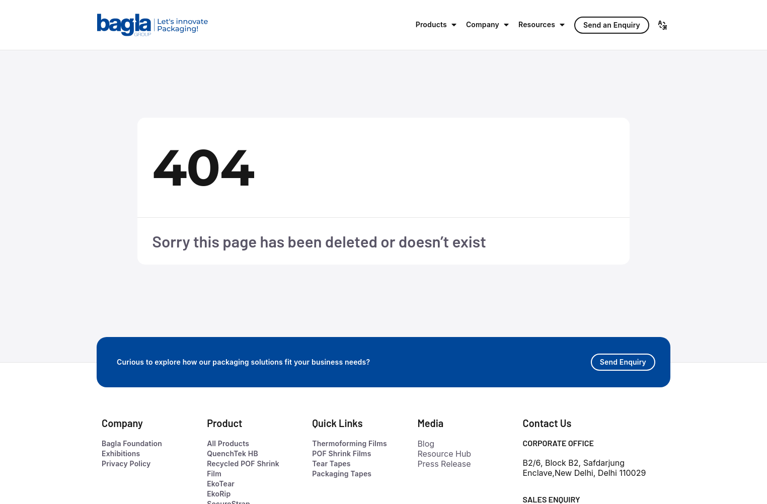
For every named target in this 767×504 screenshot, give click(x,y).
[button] (437, 25)
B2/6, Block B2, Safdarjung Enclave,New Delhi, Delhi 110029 (584, 468)
